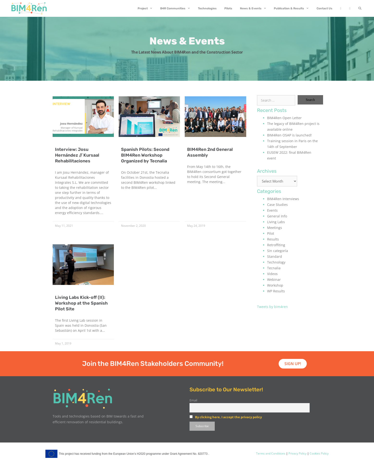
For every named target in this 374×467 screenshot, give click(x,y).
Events (272, 210)
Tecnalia (274, 268)
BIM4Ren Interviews (283, 199)
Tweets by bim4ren (272, 306)
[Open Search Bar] (360, 8)
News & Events (255, 8)
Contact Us (324, 8)
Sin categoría (277, 250)
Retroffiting (276, 245)
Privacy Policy (297, 453)
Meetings (274, 227)
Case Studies (277, 204)
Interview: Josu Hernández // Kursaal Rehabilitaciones (77, 155)
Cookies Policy (319, 453)
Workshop (275, 285)
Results (273, 239)
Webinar (274, 279)
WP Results (276, 291)
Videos (272, 273)
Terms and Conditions (270, 453)
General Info (277, 216)
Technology (276, 262)
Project (147, 8)
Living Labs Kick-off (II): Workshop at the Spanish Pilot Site (81, 303)
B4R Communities (177, 8)
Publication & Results (293, 8)
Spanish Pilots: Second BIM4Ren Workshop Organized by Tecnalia (145, 155)
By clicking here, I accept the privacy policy (228, 417)
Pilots (228, 8)
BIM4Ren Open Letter (284, 118)
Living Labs (276, 222)
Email (193, 400)
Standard (274, 256)
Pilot (270, 233)
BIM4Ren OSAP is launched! (289, 135)
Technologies (207, 8)
